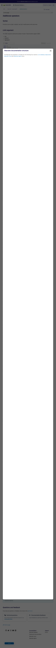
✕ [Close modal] (50, 51)
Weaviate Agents (18, 56)
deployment (48, 54)
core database (41, 54)
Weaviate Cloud (7, 56)
